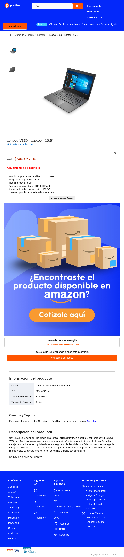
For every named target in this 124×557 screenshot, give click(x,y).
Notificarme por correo (62, 358)
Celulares (63, 24)
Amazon (42, 24)
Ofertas (53, 24)
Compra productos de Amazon (14, 533)
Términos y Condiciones (14, 510)
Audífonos (75, 24)
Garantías (92, 421)
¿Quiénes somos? (13, 489)
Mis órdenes (103, 24)
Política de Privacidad (13, 520)
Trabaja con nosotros (14, 500)
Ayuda (114, 24)
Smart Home (88, 24)
